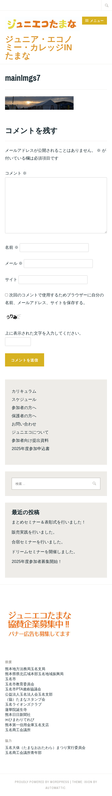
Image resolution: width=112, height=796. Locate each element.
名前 (12, 247)
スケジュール (24, 399)
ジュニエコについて (30, 432)
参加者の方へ (24, 407)
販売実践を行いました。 (34, 532)
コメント (16, 173)
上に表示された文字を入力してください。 (44, 333)
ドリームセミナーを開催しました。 (44, 551)
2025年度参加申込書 (31, 448)
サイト (11, 279)
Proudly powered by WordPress (42, 782)
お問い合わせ (24, 424)
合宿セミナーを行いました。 (38, 542)
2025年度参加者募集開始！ (37, 561)
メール (14, 263)
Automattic (55, 788)
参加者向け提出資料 (30, 440)
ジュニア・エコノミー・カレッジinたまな (38, 47)
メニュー (97, 21)
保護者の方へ (24, 416)
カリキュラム (24, 391)
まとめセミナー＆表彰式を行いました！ (49, 522)
